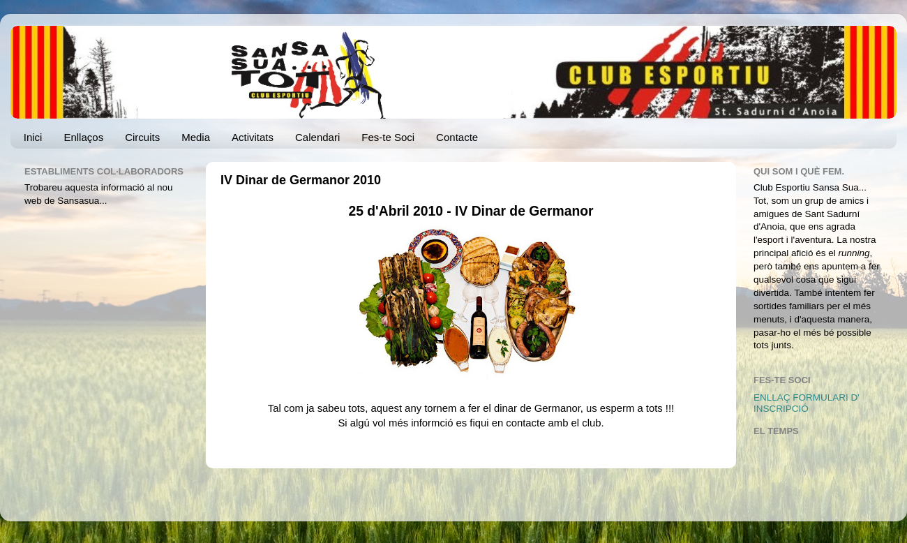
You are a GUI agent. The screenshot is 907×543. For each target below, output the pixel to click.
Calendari (317, 137)
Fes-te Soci (387, 137)
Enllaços (83, 137)
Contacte (457, 137)
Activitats (252, 137)
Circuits (142, 137)
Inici (33, 137)
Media (195, 137)
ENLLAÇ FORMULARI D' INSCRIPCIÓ (807, 403)
